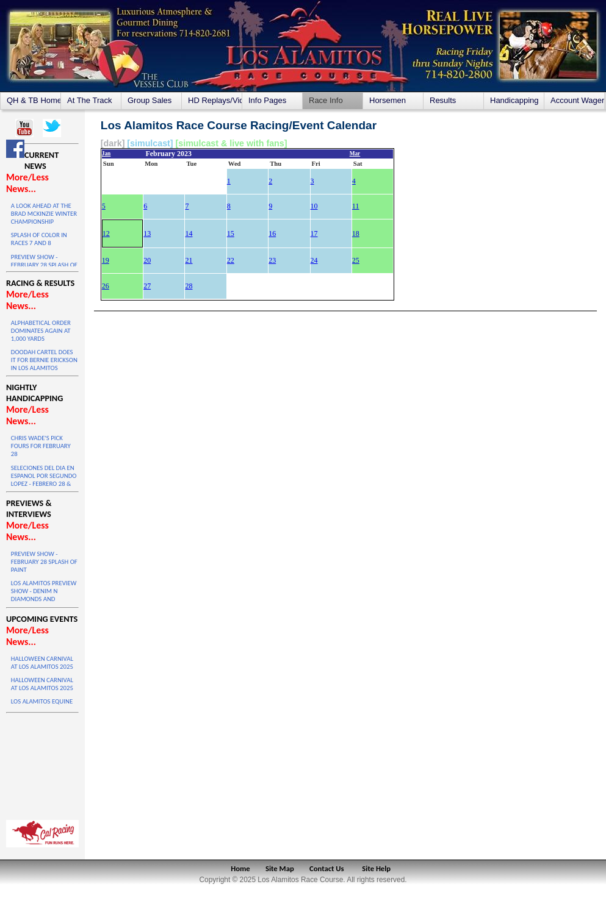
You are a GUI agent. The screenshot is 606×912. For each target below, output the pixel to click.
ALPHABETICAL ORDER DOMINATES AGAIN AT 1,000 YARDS (41, 331)
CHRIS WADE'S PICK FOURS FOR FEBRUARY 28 (41, 446)
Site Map (279, 868)
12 (106, 233)
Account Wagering (577, 100)
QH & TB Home (33, 100)
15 (230, 233)
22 (230, 260)
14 (188, 233)
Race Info (326, 100)
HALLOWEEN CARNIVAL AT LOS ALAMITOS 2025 (42, 663)
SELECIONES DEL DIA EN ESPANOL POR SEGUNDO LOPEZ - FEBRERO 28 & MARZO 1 (44, 480)
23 (272, 260)
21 (188, 260)
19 (105, 260)
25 (355, 260)
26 (105, 286)
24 (314, 260)
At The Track (89, 100)
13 (147, 233)
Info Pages (267, 100)
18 (355, 233)
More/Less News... (27, 182)
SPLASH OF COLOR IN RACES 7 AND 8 (39, 239)
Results (443, 100)
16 (272, 233)
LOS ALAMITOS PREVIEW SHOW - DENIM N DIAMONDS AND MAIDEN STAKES (43, 595)
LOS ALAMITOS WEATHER (42, 763)
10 (314, 206)
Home (240, 868)
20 (147, 260)
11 (355, 206)
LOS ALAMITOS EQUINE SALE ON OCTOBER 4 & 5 (43, 705)
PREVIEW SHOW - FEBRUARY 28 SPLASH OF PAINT (44, 265)
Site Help (376, 868)
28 (188, 286)
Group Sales (149, 100)
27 (147, 286)
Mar (355, 154)
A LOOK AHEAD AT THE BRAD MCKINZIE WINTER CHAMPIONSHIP (44, 214)
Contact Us (326, 868)
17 (314, 233)
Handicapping (514, 100)
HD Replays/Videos (215, 100)
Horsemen (387, 100)
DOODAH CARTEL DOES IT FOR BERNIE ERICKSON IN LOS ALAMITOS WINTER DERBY (44, 364)
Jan (106, 154)
